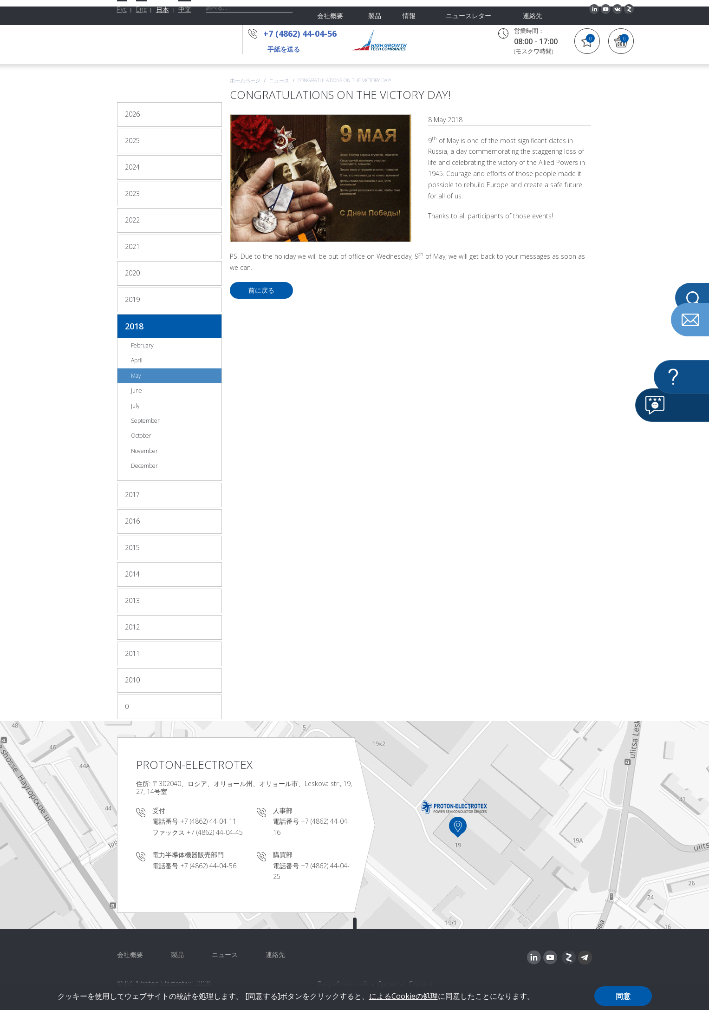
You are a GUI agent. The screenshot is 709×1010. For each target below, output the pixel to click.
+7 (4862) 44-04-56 (302, 33)
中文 (184, 9)
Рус (122, 9)
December (144, 466)
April (137, 360)
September (145, 421)
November (144, 451)
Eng (141, 9)
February (142, 345)
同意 (623, 996)
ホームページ (245, 80)
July (135, 406)
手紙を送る (283, 49)
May (136, 376)
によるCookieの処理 (403, 996)
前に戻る (261, 290)
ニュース (279, 80)
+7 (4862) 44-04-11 (208, 821)
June (136, 390)
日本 (162, 9)
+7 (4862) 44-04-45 (215, 832)
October (141, 435)
